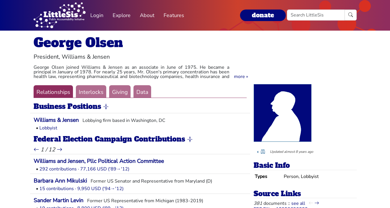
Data (142, 92)
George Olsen (78, 42)
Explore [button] (122, 15)
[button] (241, 76)
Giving (120, 92)
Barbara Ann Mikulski (60, 181)
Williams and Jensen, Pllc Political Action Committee (99, 161)
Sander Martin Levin (58, 200)
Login (96, 15)
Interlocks (91, 92)
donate (263, 15)
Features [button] (174, 15)
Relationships (53, 92)
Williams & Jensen (56, 120)
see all (298, 203)
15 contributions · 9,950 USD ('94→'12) (81, 188)
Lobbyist (48, 128)
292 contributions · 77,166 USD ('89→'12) (84, 169)
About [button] (147, 15)
